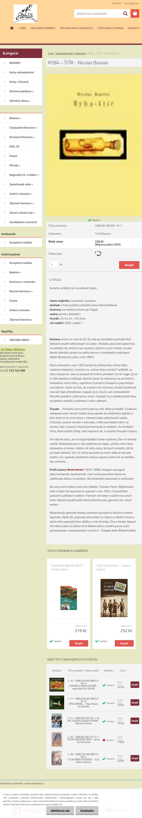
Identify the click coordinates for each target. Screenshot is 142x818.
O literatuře (80, 53)
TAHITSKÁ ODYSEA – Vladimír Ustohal (114, 567)
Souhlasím (87, 810)
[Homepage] (12, 28)
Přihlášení (116, 3)
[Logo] (25, 13)
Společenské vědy (64, 53)
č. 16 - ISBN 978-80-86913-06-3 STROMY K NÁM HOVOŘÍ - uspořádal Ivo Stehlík (83, 684)
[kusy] (53, 264)
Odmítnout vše (60, 810)
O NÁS (22, 28)
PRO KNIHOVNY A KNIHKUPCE (76, 28)
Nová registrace (131, 3)
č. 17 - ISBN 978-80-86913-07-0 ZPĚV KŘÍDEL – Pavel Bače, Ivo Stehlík (83, 702)
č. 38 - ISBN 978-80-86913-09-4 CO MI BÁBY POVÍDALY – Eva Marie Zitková (83, 758)
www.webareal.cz (34, 783)
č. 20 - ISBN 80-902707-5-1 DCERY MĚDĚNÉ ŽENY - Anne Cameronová (83, 739)
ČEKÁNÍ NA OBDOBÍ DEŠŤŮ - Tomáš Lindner (68, 567)
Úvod (50, 53)
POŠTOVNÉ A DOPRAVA (111, 28)
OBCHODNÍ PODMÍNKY (42, 28)
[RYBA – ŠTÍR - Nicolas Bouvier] (94, 75)
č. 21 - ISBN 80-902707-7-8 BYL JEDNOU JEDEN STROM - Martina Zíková (83, 720)
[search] (125, 13)
